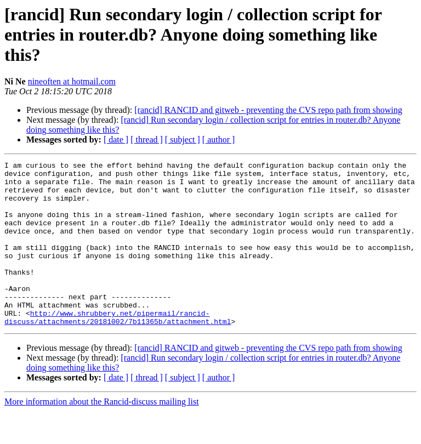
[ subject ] (182, 139)
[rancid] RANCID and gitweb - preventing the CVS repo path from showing (268, 110)
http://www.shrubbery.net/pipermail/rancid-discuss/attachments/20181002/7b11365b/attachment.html (117, 349)
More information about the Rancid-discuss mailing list (101, 434)
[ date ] (116, 139)
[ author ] (218, 139)
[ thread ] (146, 139)
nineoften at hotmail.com (72, 81)
